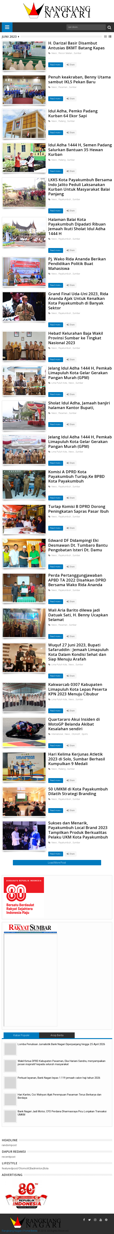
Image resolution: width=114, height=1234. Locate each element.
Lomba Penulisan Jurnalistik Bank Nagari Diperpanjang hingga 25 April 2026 (61, 1044)
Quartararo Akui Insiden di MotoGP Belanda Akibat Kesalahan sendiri (74, 723)
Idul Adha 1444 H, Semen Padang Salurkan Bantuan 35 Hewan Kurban (80, 149)
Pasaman (62, 87)
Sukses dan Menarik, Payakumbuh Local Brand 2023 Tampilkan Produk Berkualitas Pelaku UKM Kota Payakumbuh (78, 830)
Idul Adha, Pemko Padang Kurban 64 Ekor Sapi (73, 113)
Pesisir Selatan (65, 53)
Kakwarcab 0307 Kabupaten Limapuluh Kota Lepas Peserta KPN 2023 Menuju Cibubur (77, 689)
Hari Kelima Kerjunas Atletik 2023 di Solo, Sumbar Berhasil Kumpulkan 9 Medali (76, 758)
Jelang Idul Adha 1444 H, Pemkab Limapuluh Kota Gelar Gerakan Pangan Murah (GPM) (80, 372)
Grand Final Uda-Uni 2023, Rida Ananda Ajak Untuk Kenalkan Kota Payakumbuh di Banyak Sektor (78, 300)
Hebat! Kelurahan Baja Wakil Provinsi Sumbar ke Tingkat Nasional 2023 (75, 337)
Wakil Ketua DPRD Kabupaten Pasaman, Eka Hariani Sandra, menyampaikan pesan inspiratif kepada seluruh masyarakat (61, 1062)
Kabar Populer (21, 1035)
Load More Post (57, 862)
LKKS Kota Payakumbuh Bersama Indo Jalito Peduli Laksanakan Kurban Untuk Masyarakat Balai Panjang (80, 186)
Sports (85, 734)
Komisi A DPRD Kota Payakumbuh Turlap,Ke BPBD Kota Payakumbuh (76, 476)
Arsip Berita (57, 1035)
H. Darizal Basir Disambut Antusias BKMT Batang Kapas (76, 45)
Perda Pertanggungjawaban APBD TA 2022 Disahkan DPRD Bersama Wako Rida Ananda (77, 579)
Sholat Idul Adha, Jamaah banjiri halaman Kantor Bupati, (79, 405)
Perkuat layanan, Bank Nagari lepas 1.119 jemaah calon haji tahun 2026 (59, 1077)
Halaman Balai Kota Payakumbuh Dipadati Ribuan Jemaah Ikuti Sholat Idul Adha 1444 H (77, 226)
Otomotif (76, 734)
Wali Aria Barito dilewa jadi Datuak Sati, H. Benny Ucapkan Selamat (78, 614)
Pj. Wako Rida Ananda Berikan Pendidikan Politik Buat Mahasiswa (77, 263)
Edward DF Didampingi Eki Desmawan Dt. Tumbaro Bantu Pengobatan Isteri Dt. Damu (78, 545)
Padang (62, 121)
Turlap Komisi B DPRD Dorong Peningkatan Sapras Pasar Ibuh (78, 509)
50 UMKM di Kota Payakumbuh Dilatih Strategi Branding (78, 791)
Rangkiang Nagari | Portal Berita (19, 1230)
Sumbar (77, 53)
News (54, 53)
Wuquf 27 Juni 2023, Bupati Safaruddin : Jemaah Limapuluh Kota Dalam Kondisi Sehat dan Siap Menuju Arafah (78, 652)
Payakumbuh (64, 199)
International (57, 734)
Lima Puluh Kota (59, 383)
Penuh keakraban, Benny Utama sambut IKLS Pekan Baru (79, 79)
